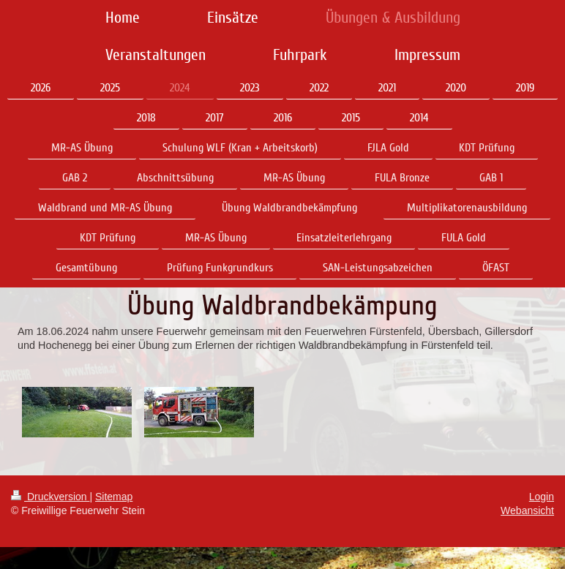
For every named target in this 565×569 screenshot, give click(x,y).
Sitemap (113, 496)
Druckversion (50, 496)
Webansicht (527, 510)
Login (541, 496)
